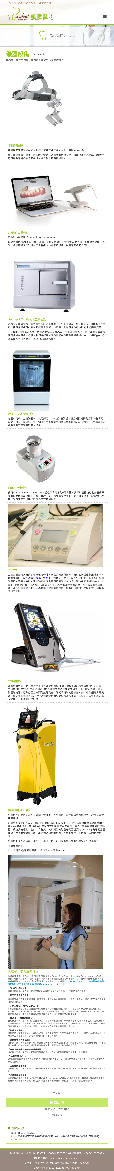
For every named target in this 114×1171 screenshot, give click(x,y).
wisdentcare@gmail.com (64, 1158)
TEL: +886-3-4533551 (22, 3)
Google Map (17, 1139)
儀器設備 (57, 1115)
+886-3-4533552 (57, 1153)
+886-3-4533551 (35, 1153)
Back (57, 1093)
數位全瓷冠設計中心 (57, 1109)
